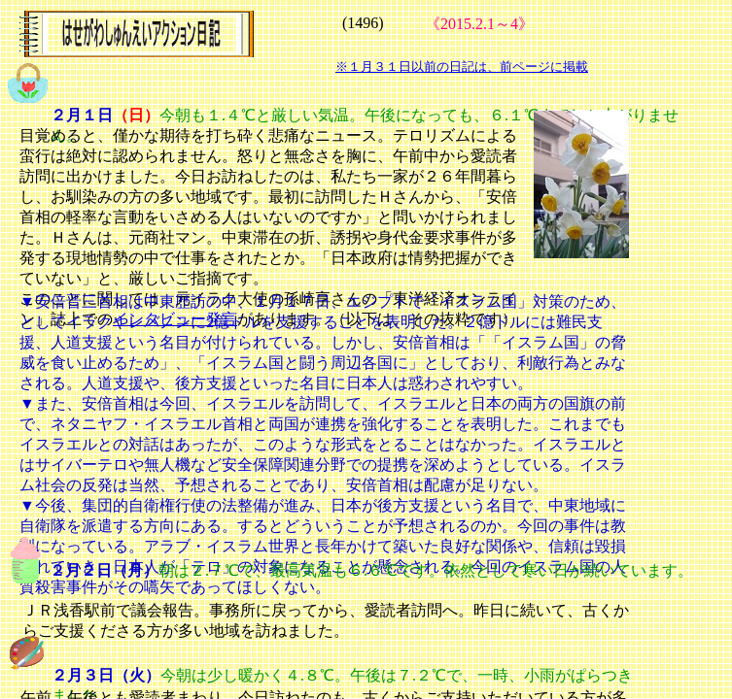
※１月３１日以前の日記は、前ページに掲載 (461, 66)
